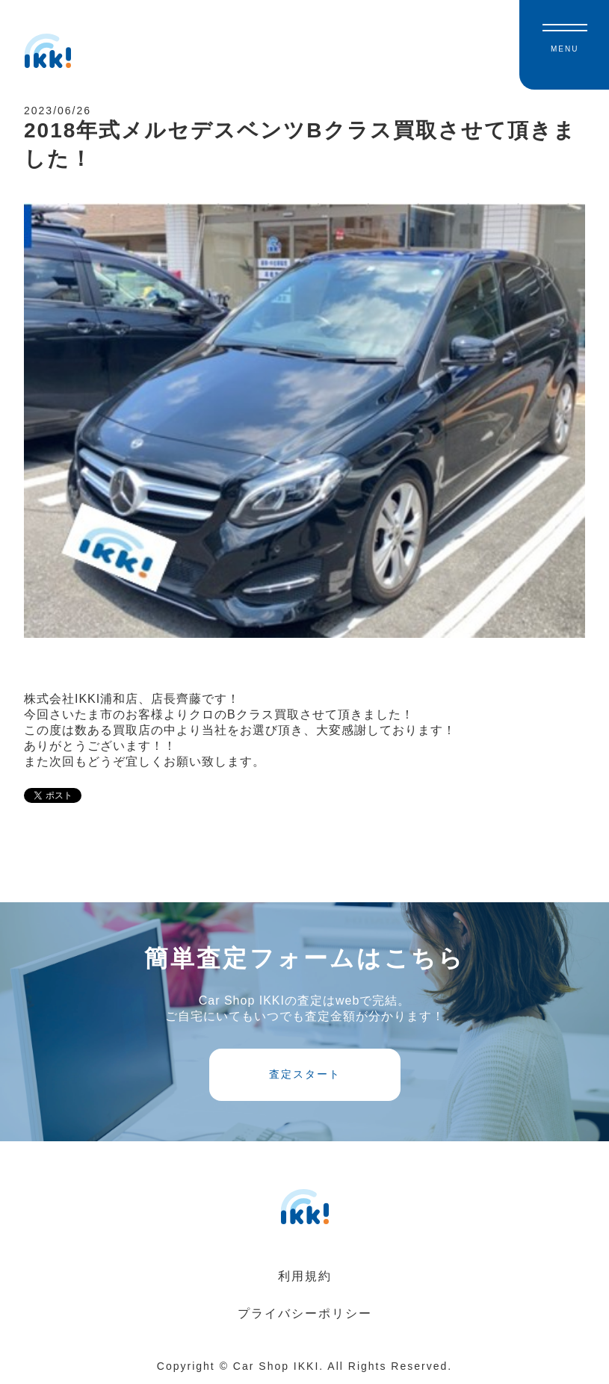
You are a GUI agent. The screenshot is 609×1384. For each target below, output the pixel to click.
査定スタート (305, 1074)
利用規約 (305, 1276)
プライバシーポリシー (305, 1313)
